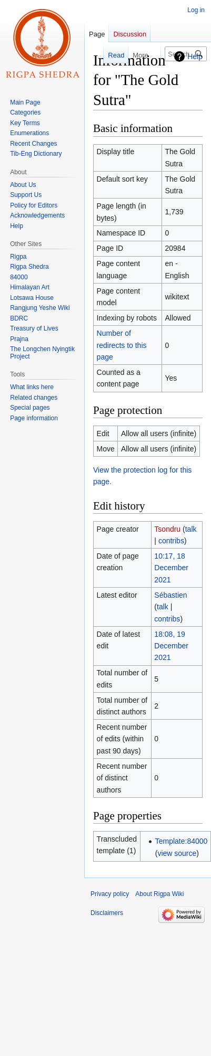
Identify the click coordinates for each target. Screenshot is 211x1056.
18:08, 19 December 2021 (171, 646)
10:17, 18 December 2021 (171, 568)
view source (176, 853)
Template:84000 (181, 841)
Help (195, 56)
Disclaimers (107, 913)
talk (191, 529)
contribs (171, 540)
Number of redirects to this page (122, 345)
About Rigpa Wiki (159, 894)
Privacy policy (110, 894)
